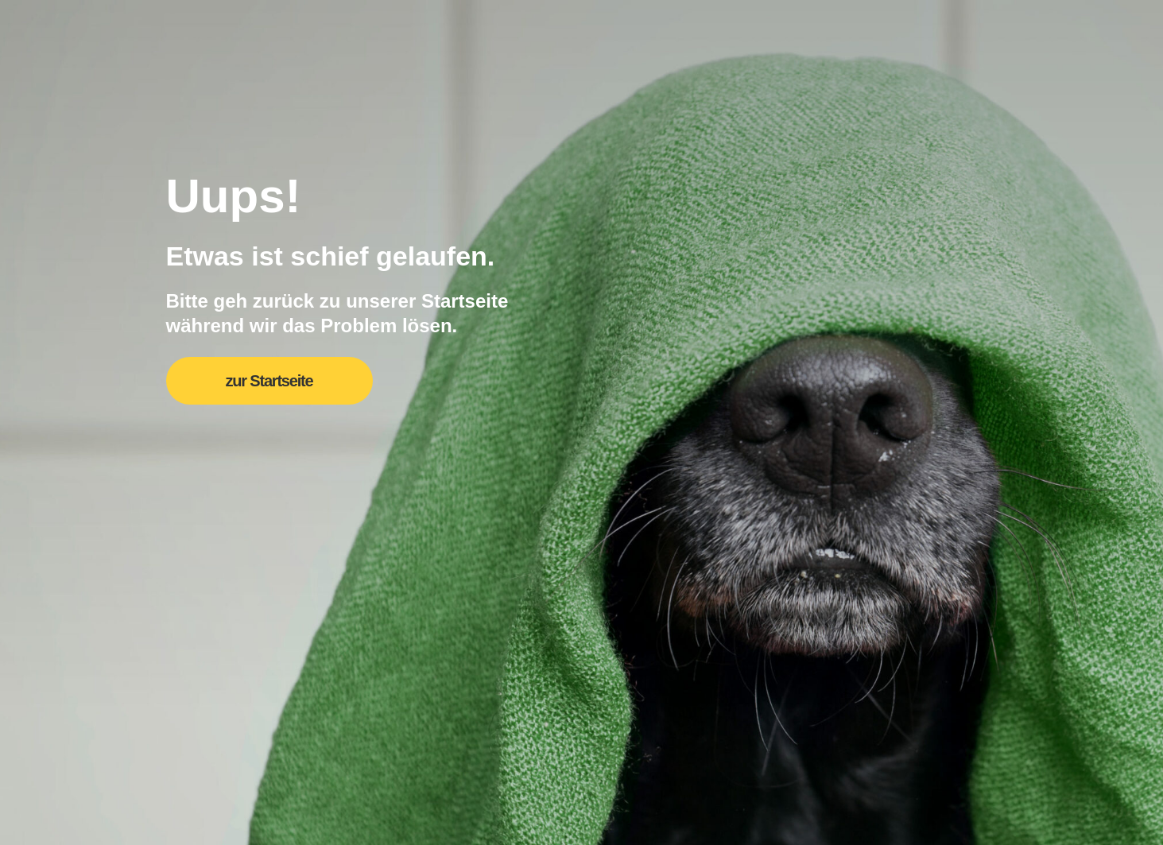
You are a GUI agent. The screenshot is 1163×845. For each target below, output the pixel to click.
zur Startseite (269, 381)
